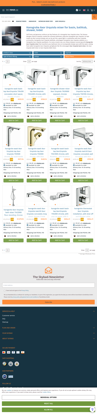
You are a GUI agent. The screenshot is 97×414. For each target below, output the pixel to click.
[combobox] (46, 17)
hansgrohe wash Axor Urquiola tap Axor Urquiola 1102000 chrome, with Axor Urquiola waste (36, 154)
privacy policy (16, 297)
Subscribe (48, 302)
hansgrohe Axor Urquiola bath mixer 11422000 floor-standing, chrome (13, 213)
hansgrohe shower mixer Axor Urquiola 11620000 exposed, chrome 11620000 (60, 92)
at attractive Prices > (48, 4)
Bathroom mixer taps (46, 21)
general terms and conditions (30, 297)
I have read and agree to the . (17, 290)
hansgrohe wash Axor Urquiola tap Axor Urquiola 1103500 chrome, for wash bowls (13, 152)
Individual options (48, 397)
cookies (9, 390)
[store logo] (12, 10)
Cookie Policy (47, 392)
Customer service (8, 315)
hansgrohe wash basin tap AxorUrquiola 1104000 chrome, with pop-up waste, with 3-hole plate (60, 214)
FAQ (3, 319)
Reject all (48, 403)
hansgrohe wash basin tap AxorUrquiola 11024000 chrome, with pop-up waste (37, 92)
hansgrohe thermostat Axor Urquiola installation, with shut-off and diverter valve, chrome (83, 214)
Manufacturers (21, 21)
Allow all (48, 409)
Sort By (78, 61)
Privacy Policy (25, 290)
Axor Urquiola (60, 21)
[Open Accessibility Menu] (92, 409)
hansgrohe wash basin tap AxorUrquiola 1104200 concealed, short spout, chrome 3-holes (13, 92)
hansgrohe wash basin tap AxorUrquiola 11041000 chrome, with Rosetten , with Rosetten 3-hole (60, 154)
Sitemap (5, 322)
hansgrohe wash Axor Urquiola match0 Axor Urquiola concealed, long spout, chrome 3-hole (37, 212)
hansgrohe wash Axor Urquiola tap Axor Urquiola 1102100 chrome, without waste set (83, 92)
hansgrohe (33, 21)
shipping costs (17, 103)
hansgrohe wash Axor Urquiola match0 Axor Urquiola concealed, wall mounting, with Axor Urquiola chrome (83, 154)
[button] (3, 10)
